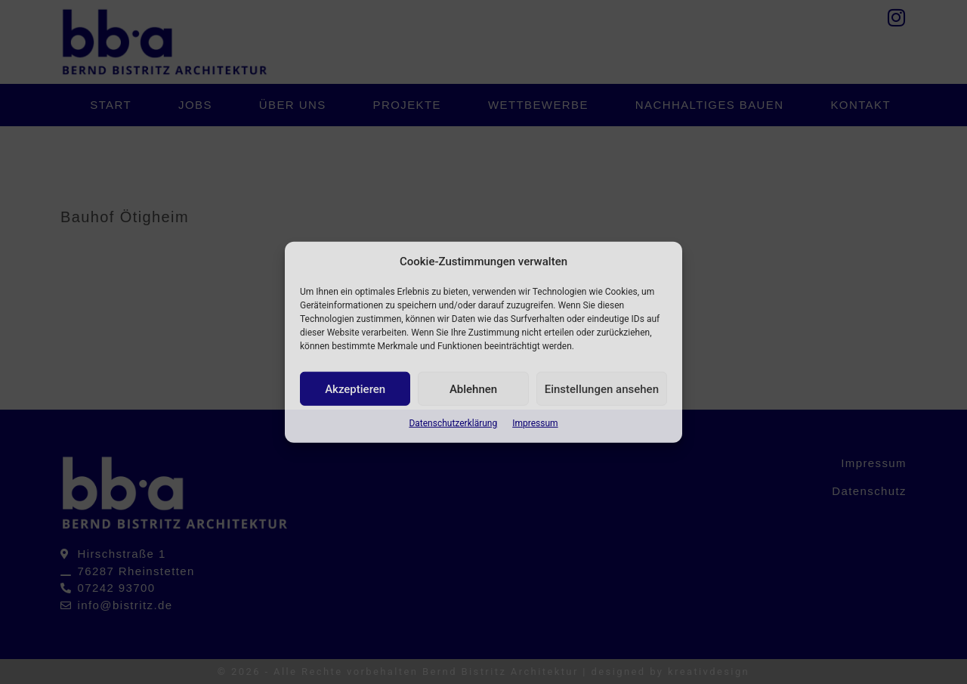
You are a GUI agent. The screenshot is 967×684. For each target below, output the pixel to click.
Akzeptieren (355, 388)
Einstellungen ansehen (602, 388)
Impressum (535, 423)
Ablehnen (473, 388)
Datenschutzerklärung (453, 423)
